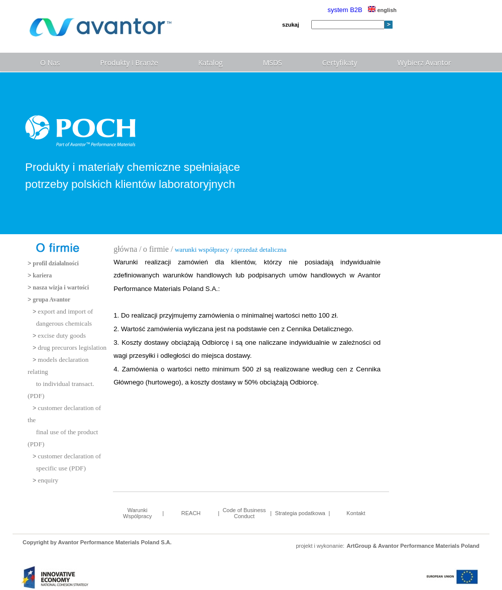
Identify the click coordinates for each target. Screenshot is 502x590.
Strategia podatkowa (300, 513)
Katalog (210, 62)
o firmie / (158, 249)
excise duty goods (62, 335)
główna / (127, 249)
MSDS (272, 62)
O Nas (50, 62)
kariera (42, 275)
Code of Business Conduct (244, 513)
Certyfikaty (339, 62)
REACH (191, 513)
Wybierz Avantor (424, 62)
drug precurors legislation (72, 347)
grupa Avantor (51, 299)
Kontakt (355, 513)
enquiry (48, 480)
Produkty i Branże (129, 62)
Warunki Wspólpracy (137, 513)
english (382, 10)
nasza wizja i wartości (61, 287)
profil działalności (55, 263)
